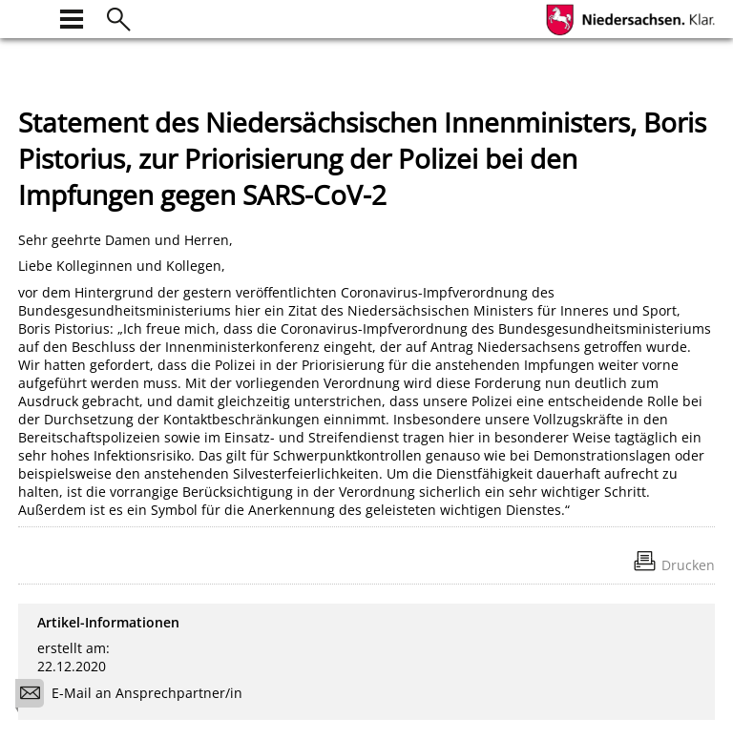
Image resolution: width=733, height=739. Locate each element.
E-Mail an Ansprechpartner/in (135, 696)
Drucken (688, 565)
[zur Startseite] (29, 16)
